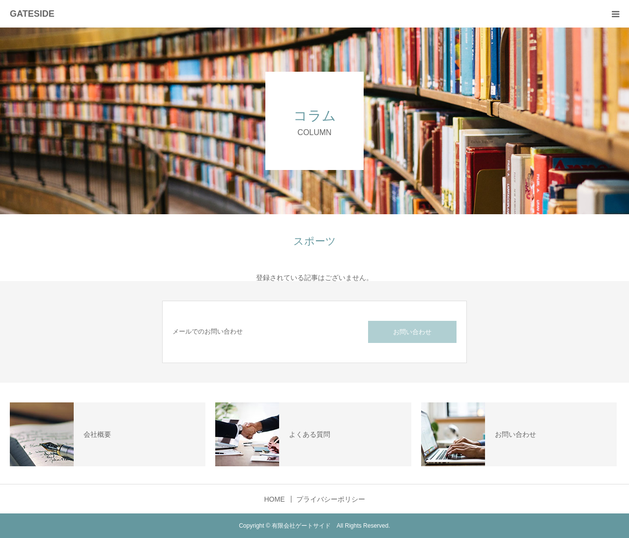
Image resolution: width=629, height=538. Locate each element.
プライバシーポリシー (330, 499)
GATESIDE (32, 13)
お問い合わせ (412, 332)
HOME (274, 499)
